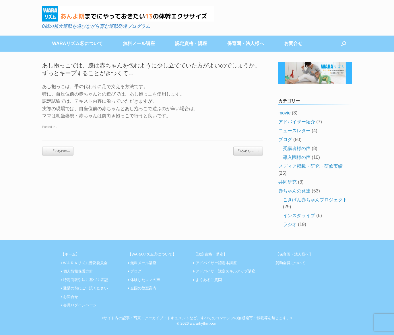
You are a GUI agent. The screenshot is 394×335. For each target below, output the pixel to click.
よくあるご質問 (209, 280)
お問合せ (293, 43)
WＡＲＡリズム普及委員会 (85, 263)
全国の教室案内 (143, 288)
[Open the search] (343, 44)
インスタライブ (299, 215)
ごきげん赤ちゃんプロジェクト (315, 199)
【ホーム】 (70, 254)
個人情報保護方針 (78, 271)
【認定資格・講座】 (210, 254)
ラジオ (290, 224)
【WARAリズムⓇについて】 (152, 254)
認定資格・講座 (191, 43)
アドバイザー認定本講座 (216, 263)
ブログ (285, 139)
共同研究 (287, 182)
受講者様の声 (296, 148)
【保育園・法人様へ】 (294, 254)
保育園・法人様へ (245, 43)
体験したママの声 (145, 280)
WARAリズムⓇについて (77, 43)
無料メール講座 (139, 43)
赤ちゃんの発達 (294, 190)
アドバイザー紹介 (296, 121)
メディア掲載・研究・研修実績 (310, 166)
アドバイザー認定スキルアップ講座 (225, 271)
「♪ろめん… (248, 151)
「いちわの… (57, 151)
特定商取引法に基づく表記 (85, 280)
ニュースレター (294, 130)
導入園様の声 (296, 157)
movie (284, 112)
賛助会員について (290, 263)
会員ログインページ (80, 305)
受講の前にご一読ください (85, 288)
